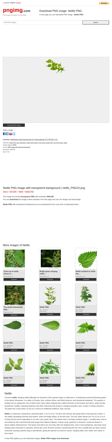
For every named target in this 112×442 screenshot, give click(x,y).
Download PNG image (13, 125)
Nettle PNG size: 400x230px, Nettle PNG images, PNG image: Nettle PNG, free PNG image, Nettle (38, 143)
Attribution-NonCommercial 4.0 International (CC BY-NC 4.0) (33, 139)
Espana (18, 3)
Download (14, 279)
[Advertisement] (56, 41)
